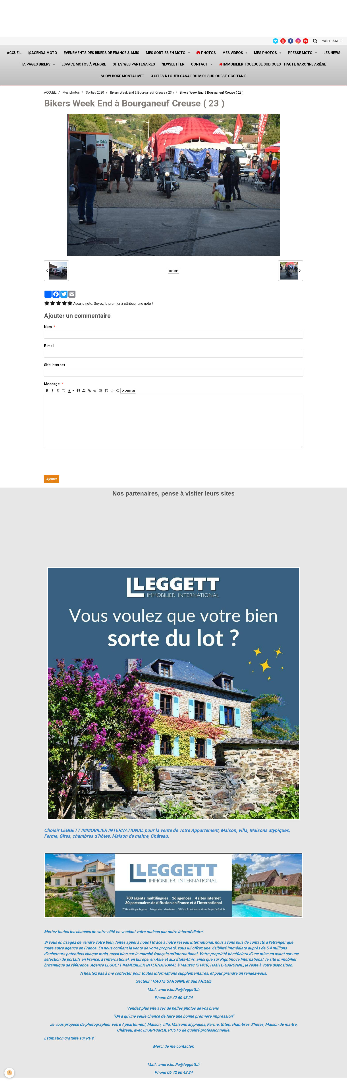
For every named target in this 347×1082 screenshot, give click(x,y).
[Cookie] (9, 1073)
